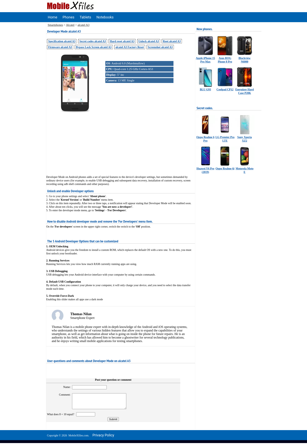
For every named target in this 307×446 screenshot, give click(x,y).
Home (52, 17)
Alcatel (70, 24)
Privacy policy (103, 438)
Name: (65, 387)
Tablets (85, 17)
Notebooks (105, 17)
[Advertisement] (120, 140)
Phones (68, 17)
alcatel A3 (83, 24)
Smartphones (55, 24)
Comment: (63, 394)
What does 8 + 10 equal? (61, 417)
